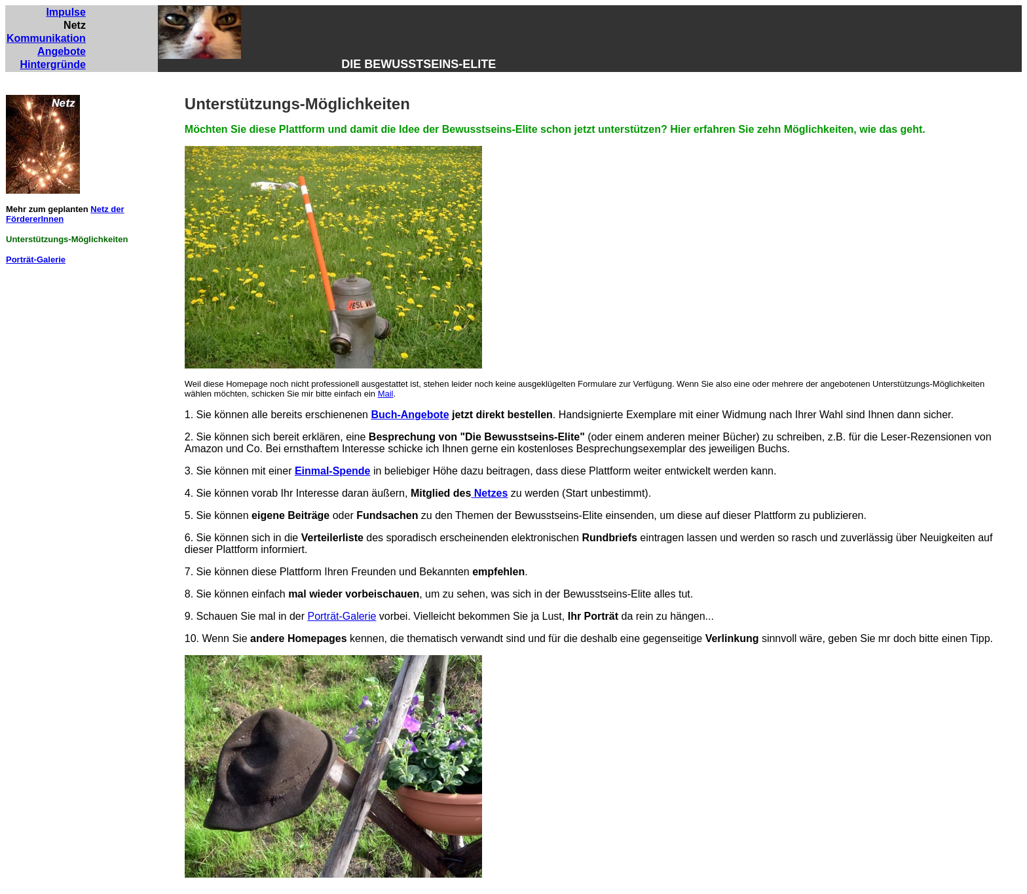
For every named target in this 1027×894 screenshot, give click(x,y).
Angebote (61, 51)
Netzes (489, 493)
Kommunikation (46, 38)
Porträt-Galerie (35, 259)
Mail (386, 394)
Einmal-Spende (333, 470)
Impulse (65, 12)
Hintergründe (52, 64)
